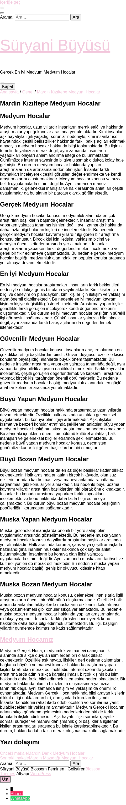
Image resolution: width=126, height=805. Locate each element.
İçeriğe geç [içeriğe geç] (10, 2)
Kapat (7, 86)
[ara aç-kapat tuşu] (2, 13)
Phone (16, 793)
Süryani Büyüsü (55, 45)
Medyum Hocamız (26, 639)
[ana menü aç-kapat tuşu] (2, 82)
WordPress (40, 773)
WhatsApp (20, 798)
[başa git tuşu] (5, 779)
